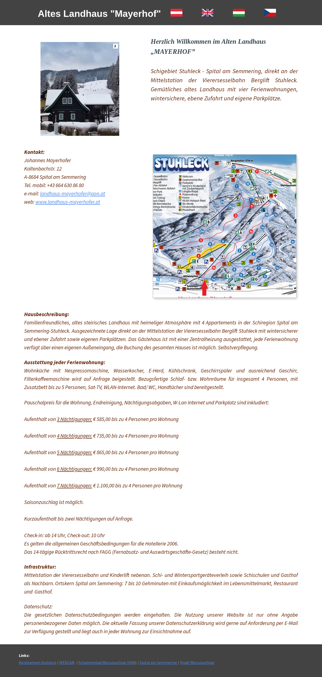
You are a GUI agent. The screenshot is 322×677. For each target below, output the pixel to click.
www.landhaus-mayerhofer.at (67, 201)
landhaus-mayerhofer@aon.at (72, 193)
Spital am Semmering (158, 662)
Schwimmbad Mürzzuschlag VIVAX (107, 662)
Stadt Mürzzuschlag (197, 662)
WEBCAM (67, 662)
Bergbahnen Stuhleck (37, 662)
